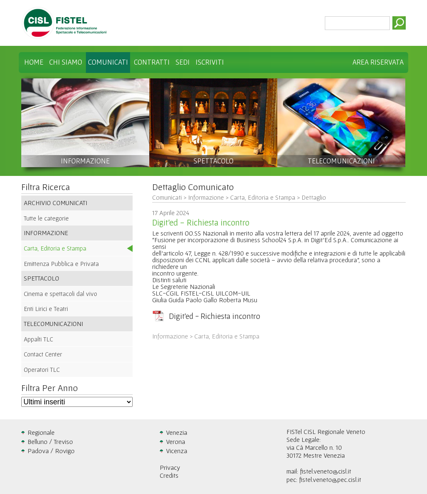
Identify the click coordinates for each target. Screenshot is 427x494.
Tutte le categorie (46, 218)
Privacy (170, 467)
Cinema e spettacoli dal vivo (60, 293)
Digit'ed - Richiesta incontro (214, 316)
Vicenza (176, 450)
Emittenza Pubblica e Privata (61, 263)
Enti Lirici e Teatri (46, 308)
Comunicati (108, 62)
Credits (169, 475)
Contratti (152, 62)
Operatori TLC (42, 369)
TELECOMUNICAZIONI (341, 161)
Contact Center (43, 354)
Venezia (176, 432)
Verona (175, 441)
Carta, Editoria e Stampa (55, 248)
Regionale (41, 432)
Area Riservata (378, 62)
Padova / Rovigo (51, 450)
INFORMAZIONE (85, 161)
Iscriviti (210, 62)
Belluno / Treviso (50, 441)
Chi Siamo (65, 62)
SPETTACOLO (213, 161)
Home (33, 62)
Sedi (183, 62)
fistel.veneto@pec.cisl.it (330, 479)
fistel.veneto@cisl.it (325, 471)
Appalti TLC (38, 339)
